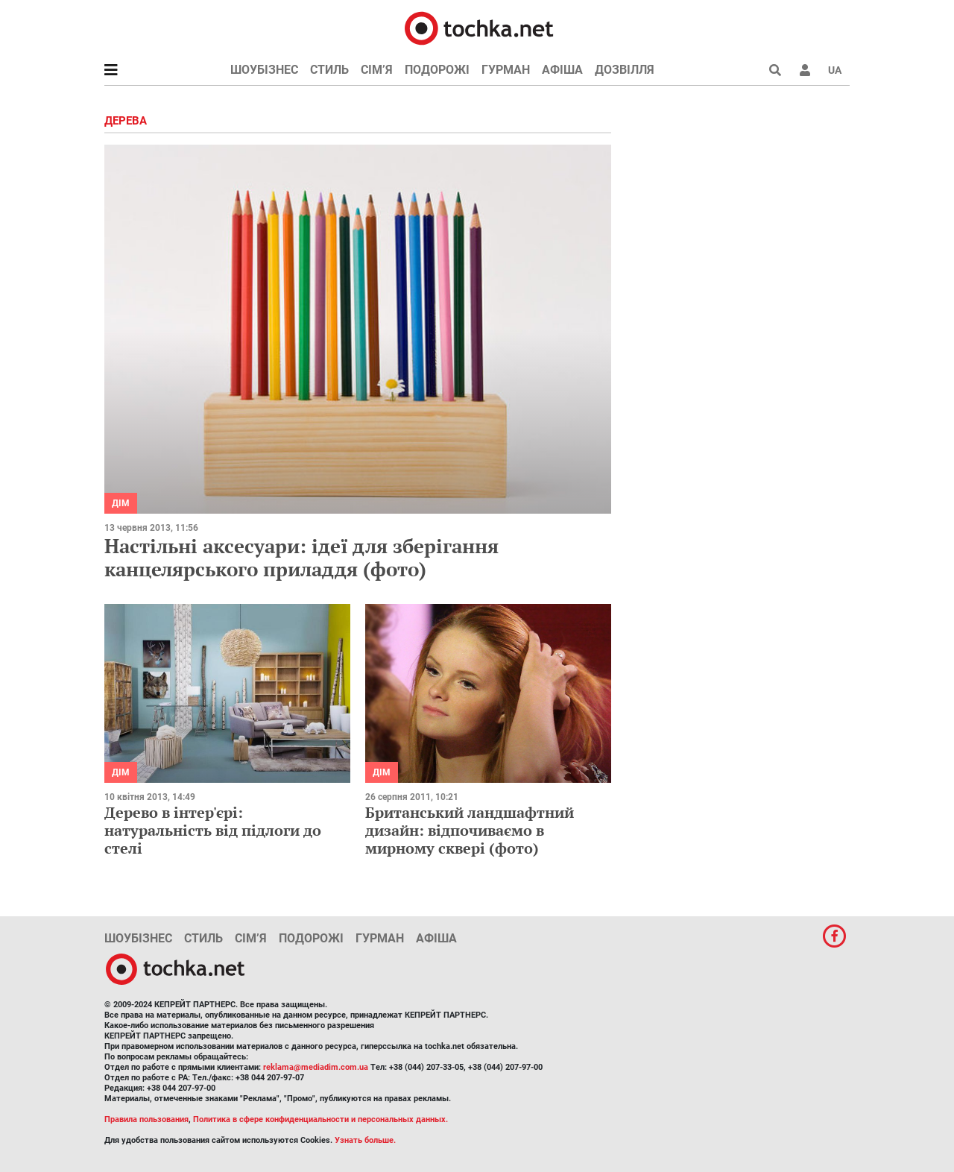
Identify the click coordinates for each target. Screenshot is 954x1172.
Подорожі (437, 70)
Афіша (562, 70)
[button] (805, 70)
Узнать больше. (365, 1140)
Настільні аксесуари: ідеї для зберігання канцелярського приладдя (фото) (301, 557)
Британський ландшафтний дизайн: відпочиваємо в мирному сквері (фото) (469, 830)
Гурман (505, 70)
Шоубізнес (264, 70)
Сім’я (377, 70)
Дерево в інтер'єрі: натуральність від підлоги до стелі (212, 830)
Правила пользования (146, 1119)
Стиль (329, 70)
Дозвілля (624, 70)
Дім (121, 503)
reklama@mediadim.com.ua (315, 1067)
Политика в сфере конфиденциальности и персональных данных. (320, 1119)
